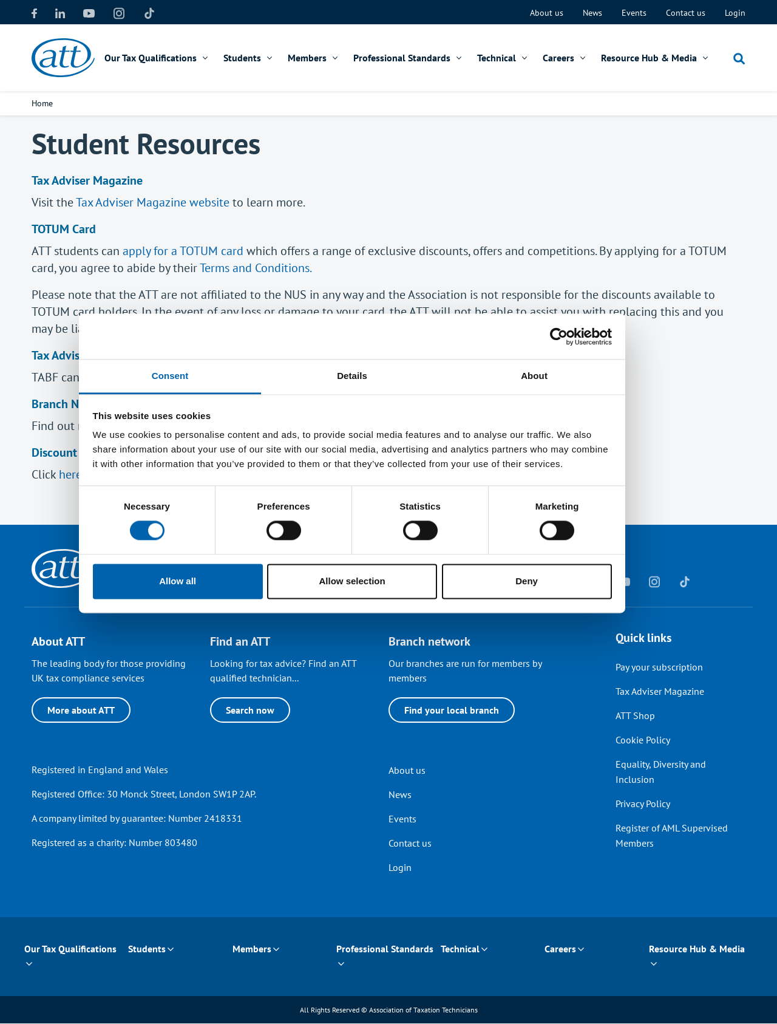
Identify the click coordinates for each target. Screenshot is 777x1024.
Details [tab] (388, 424)
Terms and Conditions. (256, 268)
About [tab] (570, 424)
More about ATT (81, 710)
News (592, 12)
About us (546, 12)
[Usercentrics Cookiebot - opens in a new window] (595, 385)
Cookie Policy (643, 740)
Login (735, 12)
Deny (563, 629)
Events (634, 12)
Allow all (213, 629)
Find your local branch (451, 710)
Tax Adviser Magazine (660, 691)
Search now (250, 710)
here (70, 474)
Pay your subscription (659, 667)
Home (42, 103)
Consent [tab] (206, 424)
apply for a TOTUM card (183, 251)
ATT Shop (635, 715)
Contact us (685, 12)
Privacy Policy (643, 803)
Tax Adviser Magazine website (152, 202)
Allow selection (388, 629)
